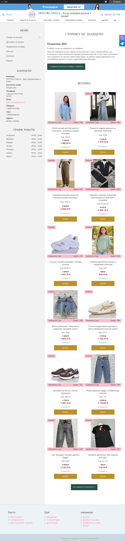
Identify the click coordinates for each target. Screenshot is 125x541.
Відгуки (105, 20)
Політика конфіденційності (89, 538)
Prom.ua (74, 536)
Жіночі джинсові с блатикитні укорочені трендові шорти (65, 327)
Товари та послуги (28, 20)
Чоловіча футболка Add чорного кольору (103, 456)
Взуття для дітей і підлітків (22, 523)
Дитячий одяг (52, 523)
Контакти (92, 20)
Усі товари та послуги (83, 487)
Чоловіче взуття (17, 520)
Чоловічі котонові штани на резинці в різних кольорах (65, 196)
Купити (65, 152)
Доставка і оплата (52, 20)
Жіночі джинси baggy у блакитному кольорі (102, 392)
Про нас (9, 51)
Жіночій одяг (52, 517)
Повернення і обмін (73, 20)
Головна (10, 20)
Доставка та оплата (15, 42)
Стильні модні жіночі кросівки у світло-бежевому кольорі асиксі (103, 327)
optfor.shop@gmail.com (15, 102)
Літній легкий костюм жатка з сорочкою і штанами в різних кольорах (65, 130)
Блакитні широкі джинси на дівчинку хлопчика (103, 129)
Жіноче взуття (16, 517)
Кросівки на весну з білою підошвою (65, 392)
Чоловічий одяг (53, 520)
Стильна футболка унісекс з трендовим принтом (103, 263)
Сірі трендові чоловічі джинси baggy (65, 456)
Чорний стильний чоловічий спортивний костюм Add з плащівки (103, 197)
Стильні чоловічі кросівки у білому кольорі (65, 263)
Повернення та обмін (15, 47)
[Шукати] (3, 14)
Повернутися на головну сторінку (67, 67)
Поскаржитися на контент (70, 538)
